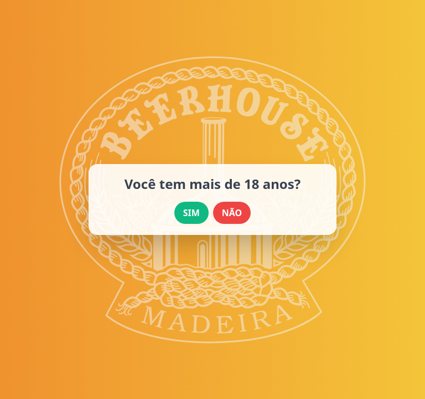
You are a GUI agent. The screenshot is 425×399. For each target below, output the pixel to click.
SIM (191, 213)
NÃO (232, 213)
